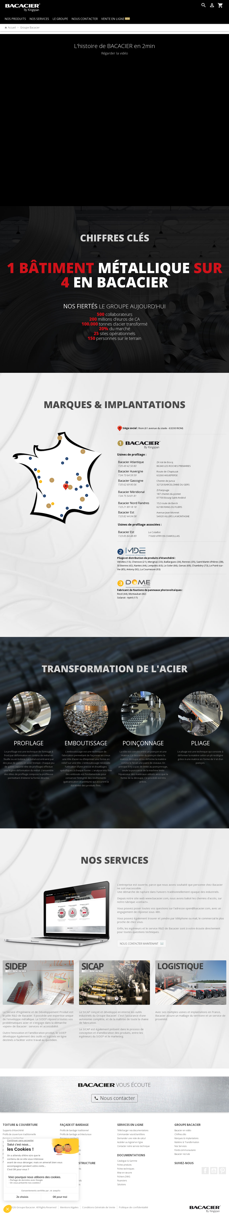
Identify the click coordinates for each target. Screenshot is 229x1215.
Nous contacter (114, 1097)
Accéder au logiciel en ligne (130, 1142)
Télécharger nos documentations (132, 1130)
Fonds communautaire (185, 1150)
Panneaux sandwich (69, 1138)
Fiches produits (124, 1164)
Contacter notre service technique (133, 1146)
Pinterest (222, 1170)
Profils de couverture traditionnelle (19, 1134)
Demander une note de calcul (131, 1138)
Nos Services (180, 1146)
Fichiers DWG (123, 1176)
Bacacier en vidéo (182, 1130)
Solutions (121, 1184)
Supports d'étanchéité (13, 1130)
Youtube (213, 1170)
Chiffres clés (180, 1134)
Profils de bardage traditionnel (74, 1130)
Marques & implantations (186, 1138)
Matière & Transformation (186, 1142)
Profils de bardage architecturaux (75, 1134)
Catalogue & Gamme (127, 1160)
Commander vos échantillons (131, 1134)
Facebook (205, 1170)
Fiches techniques (125, 1168)
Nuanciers (122, 1180)
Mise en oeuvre (124, 1172)
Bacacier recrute (182, 1154)
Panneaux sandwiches (13, 1138)
